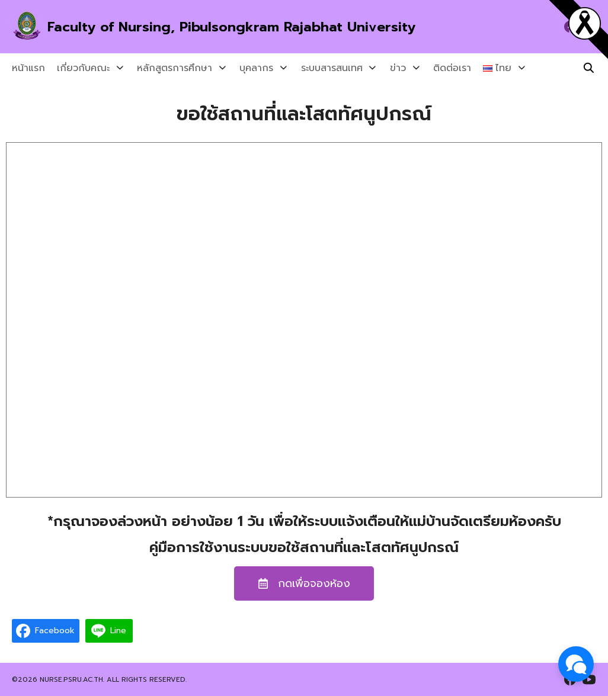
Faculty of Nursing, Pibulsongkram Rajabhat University (238, 26)
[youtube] (589, 679)
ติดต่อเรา (434, 68)
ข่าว (383, 68)
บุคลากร (249, 68)
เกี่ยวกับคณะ (83, 68)
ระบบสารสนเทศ (320, 68)
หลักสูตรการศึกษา (171, 68)
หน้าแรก (28, 68)
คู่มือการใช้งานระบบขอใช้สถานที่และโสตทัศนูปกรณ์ (304, 547)
